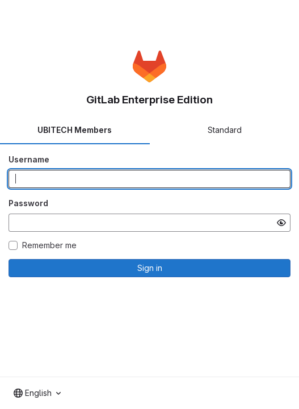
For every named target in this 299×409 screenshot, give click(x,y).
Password (28, 203)
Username (29, 159)
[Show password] (281, 223)
